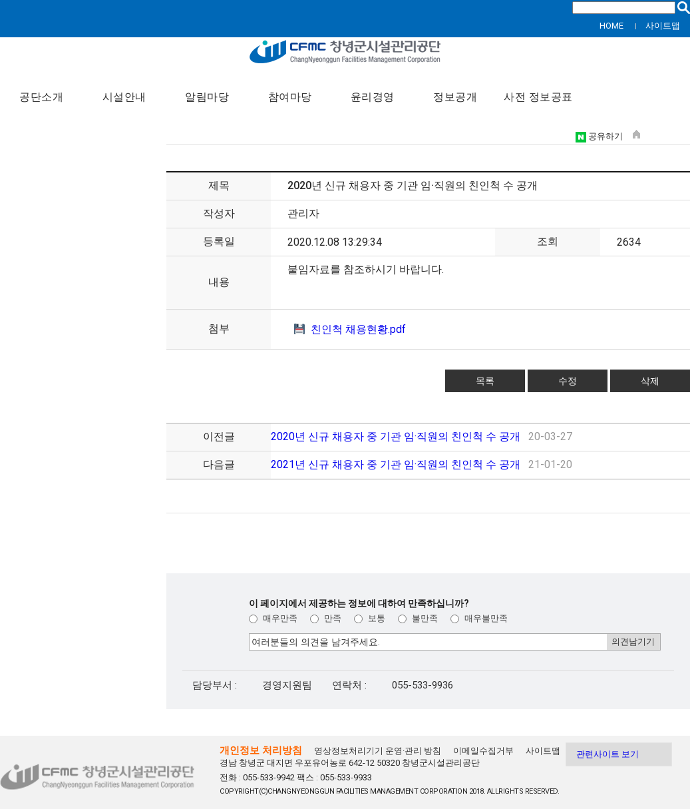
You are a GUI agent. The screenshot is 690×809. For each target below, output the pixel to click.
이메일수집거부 (483, 751)
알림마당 (207, 97)
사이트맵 (662, 26)
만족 (325, 618)
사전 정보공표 (538, 97)
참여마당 (290, 97)
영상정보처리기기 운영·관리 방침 (377, 751)
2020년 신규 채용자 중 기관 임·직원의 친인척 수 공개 (397, 436)
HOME (611, 26)
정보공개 (455, 97)
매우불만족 (479, 618)
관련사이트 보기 (607, 754)
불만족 (418, 618)
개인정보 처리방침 (261, 750)
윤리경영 (373, 97)
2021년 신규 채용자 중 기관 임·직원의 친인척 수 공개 (397, 464)
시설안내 (124, 97)
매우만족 (273, 618)
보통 (369, 618)
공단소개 (41, 97)
